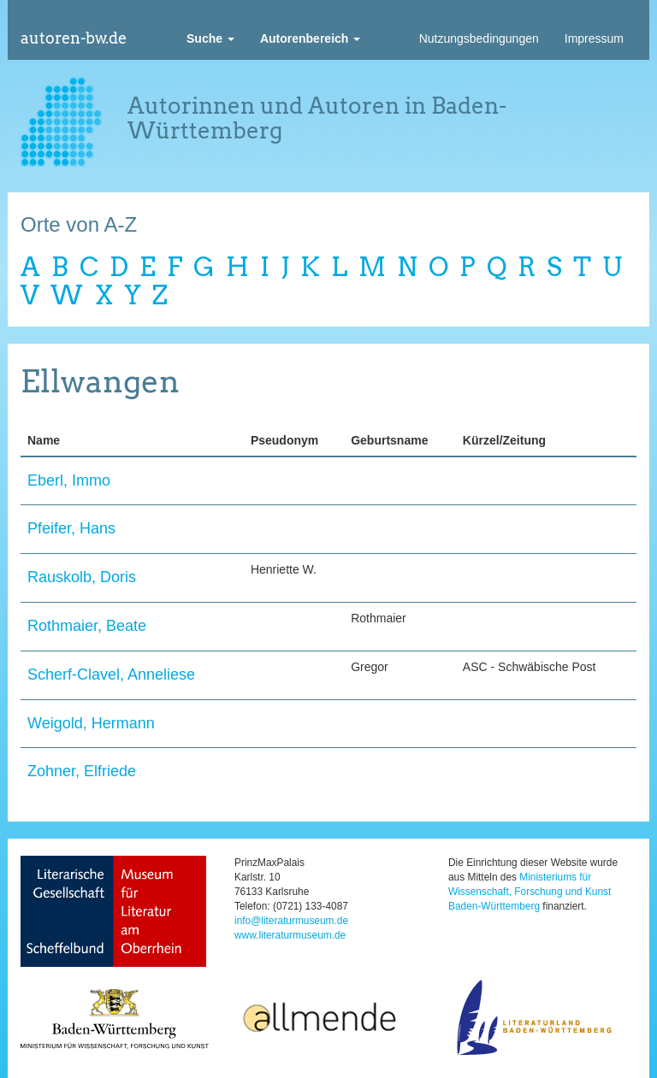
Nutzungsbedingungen (479, 38)
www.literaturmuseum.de (290, 935)
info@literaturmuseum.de (291, 921)
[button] (210, 38)
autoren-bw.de (74, 38)
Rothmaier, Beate (86, 625)
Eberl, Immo (68, 480)
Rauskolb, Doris (81, 577)
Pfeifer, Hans (71, 528)
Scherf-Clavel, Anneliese (111, 674)
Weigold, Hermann (91, 723)
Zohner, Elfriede (81, 771)
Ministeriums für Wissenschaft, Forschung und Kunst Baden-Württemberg (529, 891)
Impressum (594, 38)
